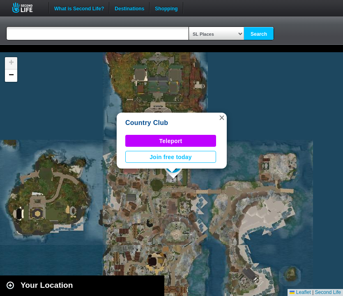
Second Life (27, 7)
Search (259, 34)
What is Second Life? (79, 8)
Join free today (171, 157)
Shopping (166, 8)
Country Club (146, 122)
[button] (222, 118)
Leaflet (300, 292)
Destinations (129, 8)
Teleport (170, 141)
